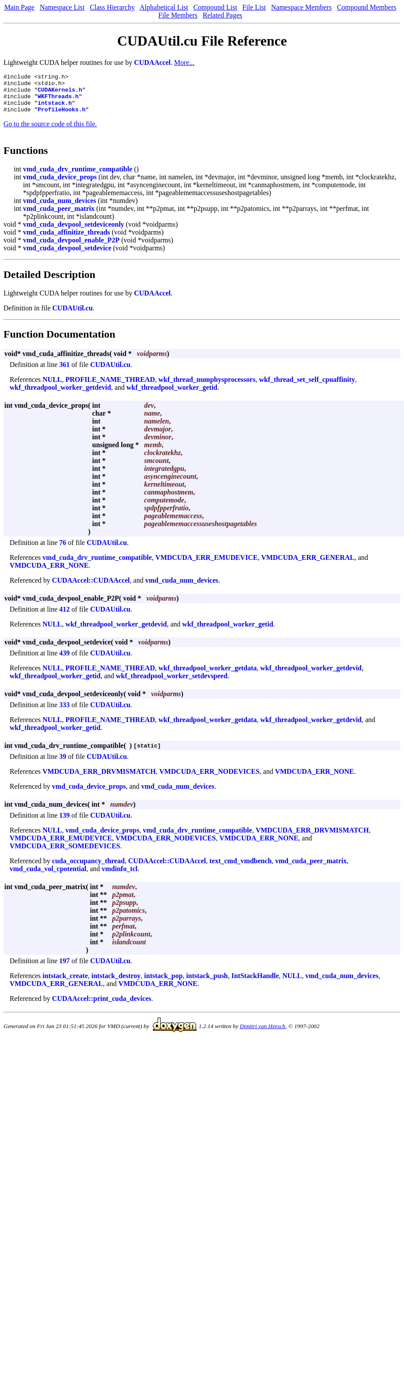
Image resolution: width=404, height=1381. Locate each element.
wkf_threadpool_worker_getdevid (60, 395)
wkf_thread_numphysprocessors (207, 387)
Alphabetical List (164, 7)
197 (64, 968)
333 (64, 712)
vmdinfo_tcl (119, 876)
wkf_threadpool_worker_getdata (207, 676)
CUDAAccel (152, 62)
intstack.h (55, 109)
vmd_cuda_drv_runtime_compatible (77, 177)
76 (62, 550)
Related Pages (222, 15)
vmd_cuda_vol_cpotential (48, 876)
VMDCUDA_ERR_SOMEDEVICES (65, 854)
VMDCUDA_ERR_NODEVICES (209, 779)
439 (64, 661)
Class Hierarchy (112, 7)
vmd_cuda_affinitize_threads (66, 240)
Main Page (19, 7)
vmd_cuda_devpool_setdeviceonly (73, 232)
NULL (52, 387)
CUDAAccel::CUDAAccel (91, 588)
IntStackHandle (255, 983)
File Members (177, 15)
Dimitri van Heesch (262, 1034)
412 (64, 617)
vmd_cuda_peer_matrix (59, 216)
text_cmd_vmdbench (240, 868)
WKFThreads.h (58, 101)
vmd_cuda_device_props (60, 185)
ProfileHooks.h (61, 117)
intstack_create (65, 983)
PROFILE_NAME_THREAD (110, 387)
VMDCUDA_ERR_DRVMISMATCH (99, 779)
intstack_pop (163, 983)
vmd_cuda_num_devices (59, 208)
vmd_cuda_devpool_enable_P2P (71, 248)
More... (184, 62)
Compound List (215, 7)
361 (64, 372)
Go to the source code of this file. (50, 131)
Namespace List (62, 7)
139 (64, 823)
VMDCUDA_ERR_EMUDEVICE (206, 565)
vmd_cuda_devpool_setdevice (67, 256)
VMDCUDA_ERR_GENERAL (308, 565)
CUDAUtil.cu (73, 316)
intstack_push (207, 983)
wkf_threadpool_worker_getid (172, 395)
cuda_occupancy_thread (88, 868)
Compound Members (367, 7)
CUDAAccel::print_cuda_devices (101, 1006)
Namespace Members (301, 7)
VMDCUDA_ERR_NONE (49, 573)
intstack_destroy (116, 983)
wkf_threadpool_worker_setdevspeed (172, 683)
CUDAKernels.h (60, 93)
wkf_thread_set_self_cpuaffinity (307, 387)
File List (254, 7)
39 (62, 764)
